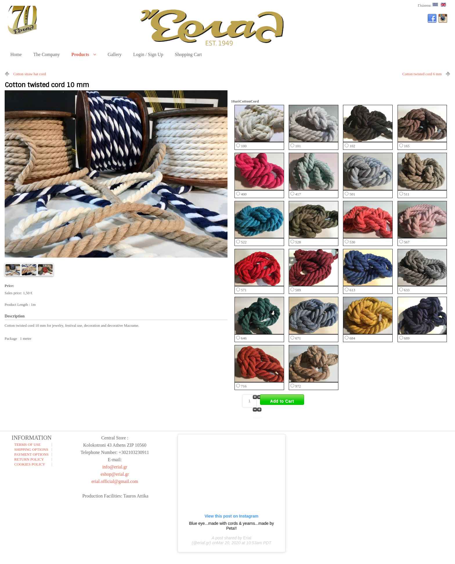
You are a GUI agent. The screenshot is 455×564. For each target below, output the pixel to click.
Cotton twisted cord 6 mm (422, 74)
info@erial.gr (114, 466)
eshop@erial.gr (115, 474)
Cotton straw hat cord (29, 74)
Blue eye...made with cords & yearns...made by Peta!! (231, 526)
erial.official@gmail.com (114, 481)
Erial (247, 538)
